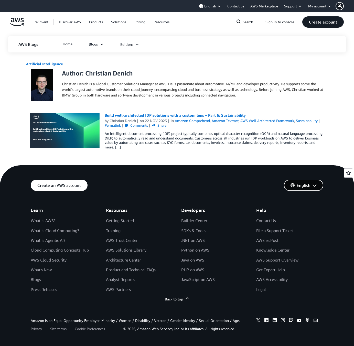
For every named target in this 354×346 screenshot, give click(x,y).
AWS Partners (118, 289)
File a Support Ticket (274, 230)
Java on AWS (192, 260)
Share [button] (159, 125)
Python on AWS (195, 250)
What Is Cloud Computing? (55, 230)
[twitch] (291, 321)
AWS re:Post (267, 240)
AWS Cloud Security (49, 260)
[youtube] (299, 321)
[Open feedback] (348, 173)
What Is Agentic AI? (48, 240)
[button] (345, 6)
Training (113, 230)
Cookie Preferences (90, 329)
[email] (316, 321)
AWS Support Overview (277, 260)
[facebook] (266, 321)
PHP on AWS (192, 269)
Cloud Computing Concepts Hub (60, 250)
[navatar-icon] (340, 6)
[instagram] (283, 321)
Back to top (177, 299)
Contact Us (266, 220)
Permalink (113, 125)
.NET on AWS (193, 240)
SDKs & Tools (193, 230)
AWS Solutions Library (126, 250)
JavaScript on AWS (198, 279)
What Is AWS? (43, 220)
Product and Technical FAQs (131, 269)
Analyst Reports (120, 279)
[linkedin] (275, 321)
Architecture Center (123, 260)
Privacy (36, 329)
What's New (41, 269)
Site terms (58, 329)
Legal (261, 289)
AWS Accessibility (272, 279)
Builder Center (194, 220)
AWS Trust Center (122, 240)
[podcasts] (307, 321)
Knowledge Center (272, 250)
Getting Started (120, 220)
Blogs (36, 279)
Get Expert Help (270, 269)
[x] (258, 321)
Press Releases (44, 289)
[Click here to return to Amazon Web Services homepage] (17, 25)
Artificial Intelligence (44, 64)
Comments (136, 125)
